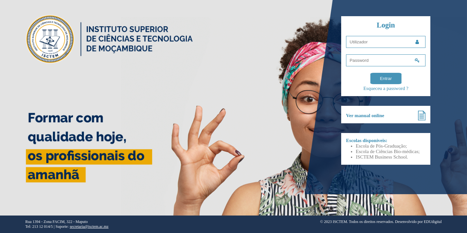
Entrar (386, 78)
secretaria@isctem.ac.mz (89, 226)
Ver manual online (365, 115)
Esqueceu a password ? (385, 88)
